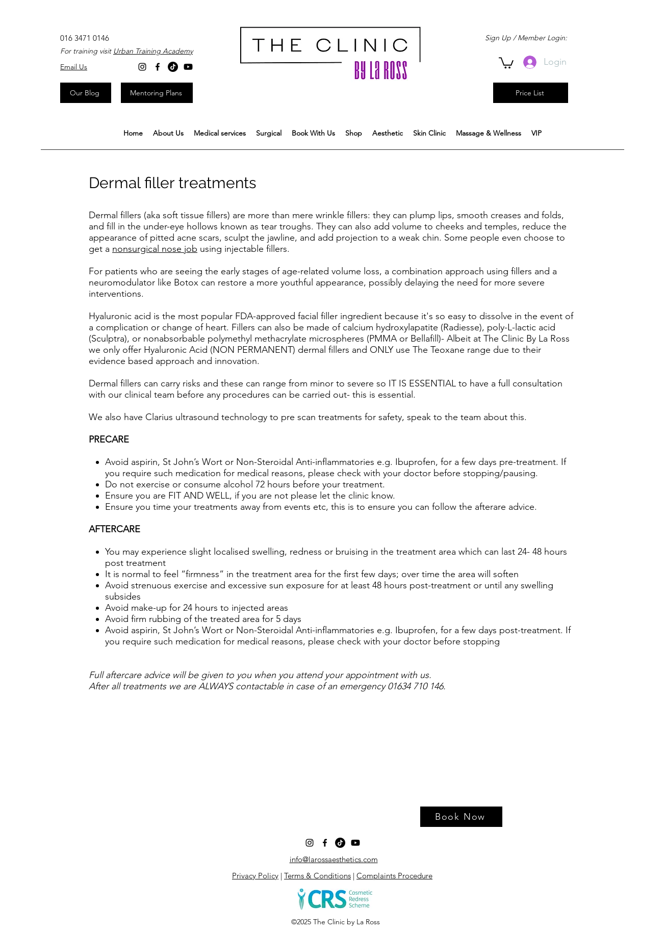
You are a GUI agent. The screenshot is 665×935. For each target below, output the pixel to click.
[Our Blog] (85, 93)
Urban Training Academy (153, 51)
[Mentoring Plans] (157, 93)
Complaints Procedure (394, 875)
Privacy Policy (255, 875)
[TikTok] (173, 67)
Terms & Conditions (317, 875)
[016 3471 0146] (84, 38)
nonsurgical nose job (154, 248)
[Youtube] (188, 67)
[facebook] (157, 67)
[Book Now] (461, 817)
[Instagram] (142, 67)
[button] (220, 133)
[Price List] (530, 93)
